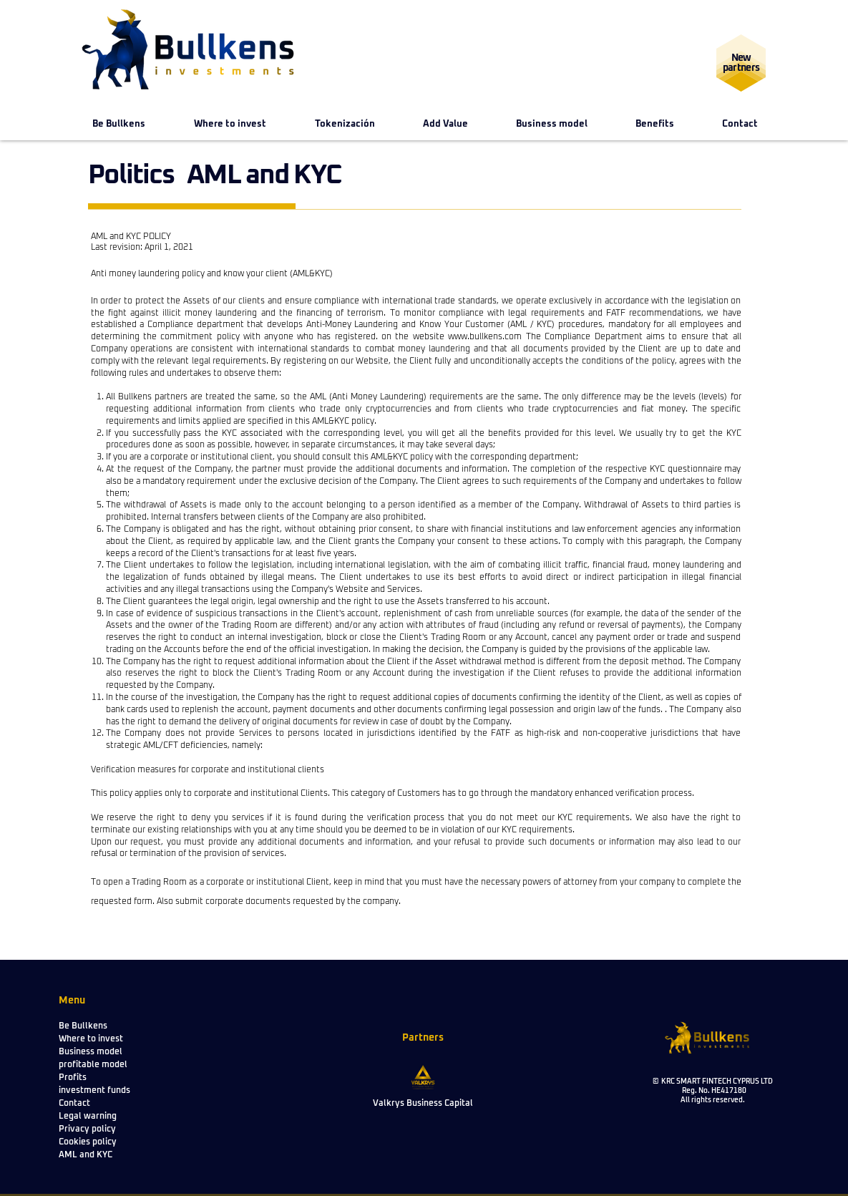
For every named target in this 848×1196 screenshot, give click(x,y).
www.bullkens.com (485, 337)
